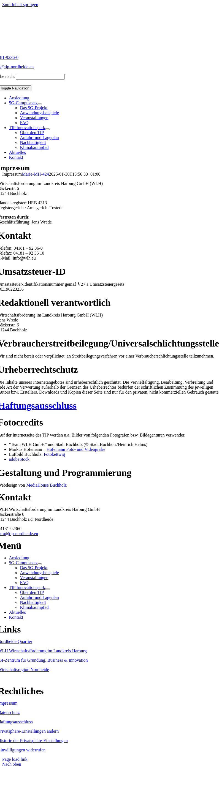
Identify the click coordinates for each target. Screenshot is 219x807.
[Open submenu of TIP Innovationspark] (47, 129)
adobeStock (19, 459)
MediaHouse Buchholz (46, 485)
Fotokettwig (54, 454)
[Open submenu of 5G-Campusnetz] (39, 104)
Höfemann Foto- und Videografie (76, 449)
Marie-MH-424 (35, 174)
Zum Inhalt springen (20, 4)
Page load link (15, 759)
